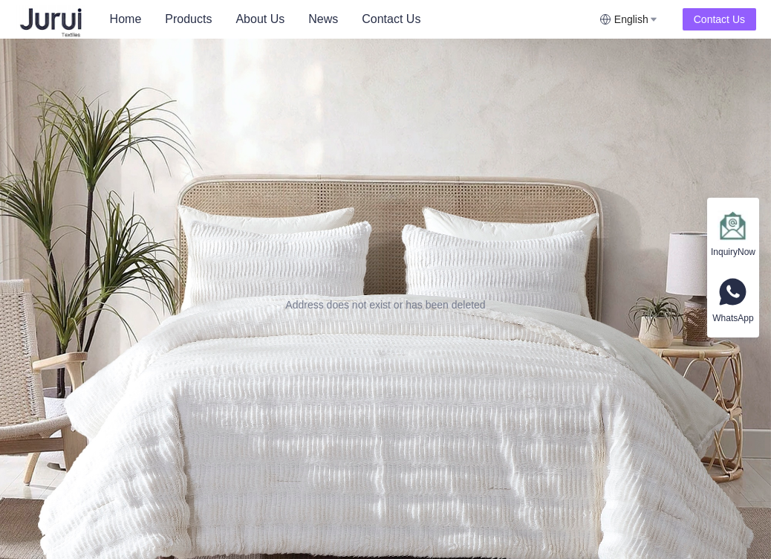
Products (188, 19)
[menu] (348, 19)
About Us (259, 19)
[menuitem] (126, 19)
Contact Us (391, 19)
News (323, 19)
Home (126, 19)
